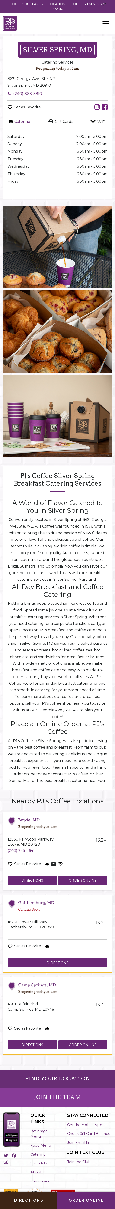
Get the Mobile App (84, 1125)
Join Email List (79, 1142)
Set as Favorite (27, 107)
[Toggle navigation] (106, 23)
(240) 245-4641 (21, 850)
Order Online (83, 880)
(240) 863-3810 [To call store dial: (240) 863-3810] (27, 93)
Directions (32, 880)
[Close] (104, 5)
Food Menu (40, 1145)
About (36, 1172)
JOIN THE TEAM (57, 1097)
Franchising (40, 1181)
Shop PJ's (38, 1163)
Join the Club (79, 1162)
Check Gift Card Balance (88, 1133)
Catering (38, 1154)
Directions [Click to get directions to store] (28, 1200)
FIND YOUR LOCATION (57, 1078)
